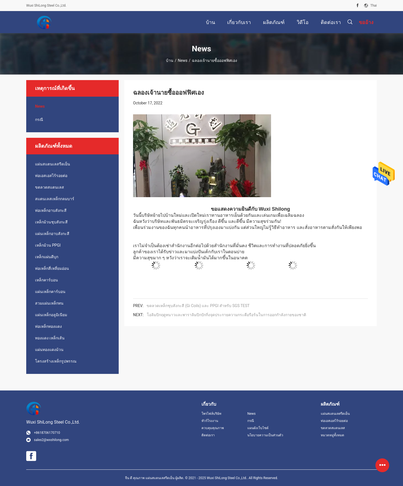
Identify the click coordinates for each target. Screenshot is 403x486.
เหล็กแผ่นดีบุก (46, 257)
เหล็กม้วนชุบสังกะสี (51, 222)
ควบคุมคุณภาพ (213, 428)
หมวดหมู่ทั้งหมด (332, 435)
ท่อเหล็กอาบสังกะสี (51, 210)
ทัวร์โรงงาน (210, 421)
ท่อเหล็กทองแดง (48, 326)
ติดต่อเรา (208, 435)
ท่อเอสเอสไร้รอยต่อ (51, 175)
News (182, 60)
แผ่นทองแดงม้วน (49, 349)
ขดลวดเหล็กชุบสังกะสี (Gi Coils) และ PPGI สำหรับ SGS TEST (198, 305)
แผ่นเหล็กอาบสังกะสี (52, 233)
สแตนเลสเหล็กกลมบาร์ (54, 199)
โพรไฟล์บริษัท (211, 414)
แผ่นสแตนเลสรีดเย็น (52, 164)
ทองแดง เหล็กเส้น (50, 338)
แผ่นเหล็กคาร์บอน (50, 291)
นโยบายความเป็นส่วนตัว (265, 435)
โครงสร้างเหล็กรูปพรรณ (55, 361)
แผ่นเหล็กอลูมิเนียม (51, 315)
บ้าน (169, 60)
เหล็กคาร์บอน (46, 280)
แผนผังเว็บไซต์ (258, 428)
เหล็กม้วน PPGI (47, 245)
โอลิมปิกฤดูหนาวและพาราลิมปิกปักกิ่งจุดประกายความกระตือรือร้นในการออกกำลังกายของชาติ (226, 315)
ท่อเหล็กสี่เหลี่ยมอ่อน (52, 268)
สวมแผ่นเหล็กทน (49, 303)
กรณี (39, 119)
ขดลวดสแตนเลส (49, 187)
